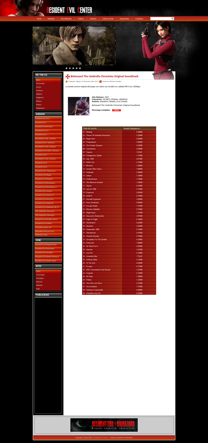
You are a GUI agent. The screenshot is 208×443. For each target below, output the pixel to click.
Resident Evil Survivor (44, 191)
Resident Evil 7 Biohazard (45, 171)
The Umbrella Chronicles (45, 211)
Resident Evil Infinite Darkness (47, 257)
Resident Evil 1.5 (42, 131)
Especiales (124, 19)
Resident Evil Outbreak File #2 (47, 207)
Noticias (51, 19)
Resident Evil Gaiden (43, 223)
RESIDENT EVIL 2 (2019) (45, 139)
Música (39, 101)
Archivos (39, 90)
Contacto (139, 19)
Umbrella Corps (41, 235)
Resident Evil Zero (42, 118)
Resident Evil (40, 122)
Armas (38, 87)
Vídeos (81, 19)
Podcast (39, 282)
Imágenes (40, 97)
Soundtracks (66, 19)
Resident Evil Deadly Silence (46, 219)
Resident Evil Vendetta (44, 253)
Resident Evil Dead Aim (44, 199)
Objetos (39, 94)
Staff (38, 289)
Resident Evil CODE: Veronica (47, 151)
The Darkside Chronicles (45, 215)
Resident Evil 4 (41, 155)
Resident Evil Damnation (45, 248)
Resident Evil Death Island (45, 261)
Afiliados (39, 285)
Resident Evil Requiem (44, 179)
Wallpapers (40, 108)
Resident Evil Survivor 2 (44, 195)
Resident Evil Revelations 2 (46, 187)
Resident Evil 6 (41, 167)
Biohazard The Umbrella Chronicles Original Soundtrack (105, 76)
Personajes (40, 83)
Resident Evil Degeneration (46, 244)
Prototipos (40, 278)
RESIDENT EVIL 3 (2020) (45, 147)
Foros (38, 271)
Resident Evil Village (43, 175)
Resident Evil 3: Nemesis (45, 143)
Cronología (40, 275)
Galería (93, 19)
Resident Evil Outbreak (44, 203)
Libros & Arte (107, 19)
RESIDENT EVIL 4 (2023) (45, 159)
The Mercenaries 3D (43, 227)
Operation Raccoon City (44, 231)
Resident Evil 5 (41, 163)
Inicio (39, 19)
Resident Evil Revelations (45, 183)
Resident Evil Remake (44, 126)
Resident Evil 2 (41, 135)
